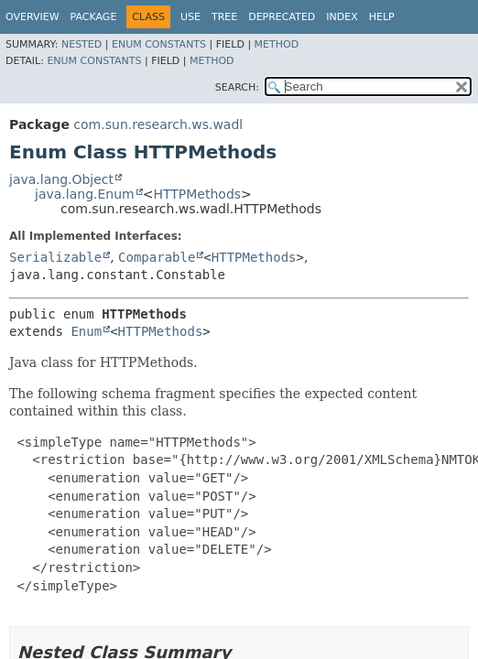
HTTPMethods (197, 194)
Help (382, 17)
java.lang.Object (61, 179)
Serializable (55, 257)
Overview (32, 17)
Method (277, 44)
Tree (224, 17)
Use (190, 17)
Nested (81, 44)
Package (94, 17)
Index (341, 17)
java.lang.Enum (85, 194)
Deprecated (281, 17)
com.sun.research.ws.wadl (158, 124)
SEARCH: (237, 87)
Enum (86, 331)
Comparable (156, 257)
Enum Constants (159, 44)
